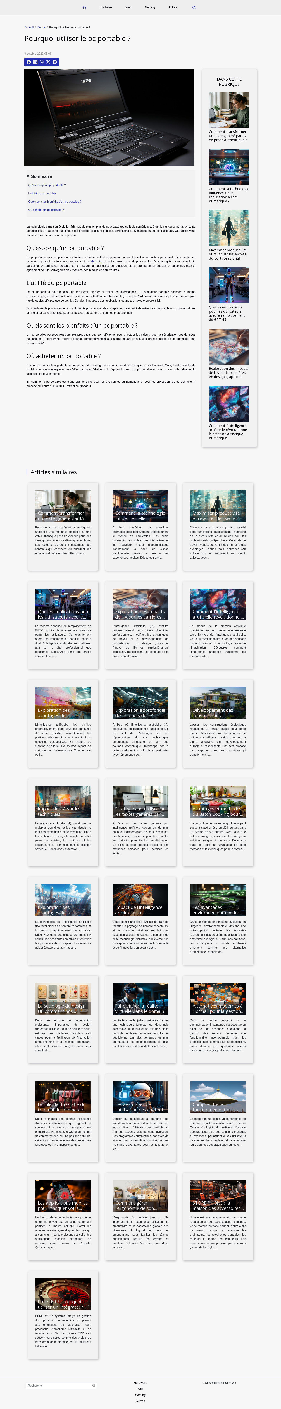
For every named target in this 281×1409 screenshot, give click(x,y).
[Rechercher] (61, 1385)
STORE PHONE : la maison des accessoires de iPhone (216, 1208)
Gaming (150, 7)
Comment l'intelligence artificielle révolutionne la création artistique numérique (228, 431)
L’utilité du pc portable (42, 193)
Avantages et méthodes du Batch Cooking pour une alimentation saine (217, 814)
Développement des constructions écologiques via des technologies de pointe (216, 718)
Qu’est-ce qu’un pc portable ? (47, 185)
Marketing (97, 261)
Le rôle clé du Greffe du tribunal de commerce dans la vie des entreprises (62, 1112)
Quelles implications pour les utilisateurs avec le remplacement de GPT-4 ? (227, 313)
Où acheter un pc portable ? (46, 209)
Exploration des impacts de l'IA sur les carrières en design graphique (228, 372)
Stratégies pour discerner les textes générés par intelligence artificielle (141, 814)
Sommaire (41, 176)
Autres (173, 7)
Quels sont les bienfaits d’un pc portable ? (55, 201)
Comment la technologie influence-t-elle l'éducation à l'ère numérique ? (229, 195)
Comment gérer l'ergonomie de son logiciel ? (134, 1208)
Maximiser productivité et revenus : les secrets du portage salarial (228, 254)
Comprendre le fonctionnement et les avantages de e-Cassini (216, 1109)
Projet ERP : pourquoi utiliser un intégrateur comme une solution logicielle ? (60, 1309)
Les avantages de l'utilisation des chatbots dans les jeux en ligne (140, 1109)
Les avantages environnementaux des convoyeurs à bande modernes (216, 915)
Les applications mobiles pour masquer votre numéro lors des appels (63, 1208)
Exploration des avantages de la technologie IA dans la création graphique (60, 915)
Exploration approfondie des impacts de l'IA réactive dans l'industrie (140, 715)
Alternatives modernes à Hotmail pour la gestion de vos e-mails (218, 1011)
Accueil (29, 27)
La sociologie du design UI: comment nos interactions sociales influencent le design (61, 1014)
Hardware (105, 7)
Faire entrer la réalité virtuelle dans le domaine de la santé (140, 1011)
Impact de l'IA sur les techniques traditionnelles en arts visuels (60, 817)
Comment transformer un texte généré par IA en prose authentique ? (228, 135)
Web (128, 7)
